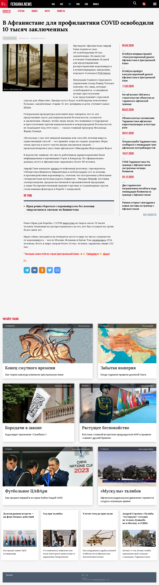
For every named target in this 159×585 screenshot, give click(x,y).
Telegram (91, 254)
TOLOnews (104, 73)
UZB (88, 4)
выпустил (69, 223)
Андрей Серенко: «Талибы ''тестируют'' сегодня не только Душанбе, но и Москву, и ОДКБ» (137, 520)
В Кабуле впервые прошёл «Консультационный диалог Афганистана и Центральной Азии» (138, 58)
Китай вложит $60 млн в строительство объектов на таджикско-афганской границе (138, 99)
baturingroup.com (99, 582)
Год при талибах (54, 513)
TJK (70, 4)
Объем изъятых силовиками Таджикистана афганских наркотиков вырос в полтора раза (138, 122)
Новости (7, 11)
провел (55, 168)
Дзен (106, 254)
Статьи (21, 11)
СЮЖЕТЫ (62, 11)
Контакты (9, 577)
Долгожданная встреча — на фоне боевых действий (20, 517)
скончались (99, 240)
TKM (79, 4)
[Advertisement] (79, 298)
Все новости (149, 215)
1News (27, 107)
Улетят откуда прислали (99, 513)
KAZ (53, 4)
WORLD (98, 4)
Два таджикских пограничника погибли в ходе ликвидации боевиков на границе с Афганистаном (139, 190)
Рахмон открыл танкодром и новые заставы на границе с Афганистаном (138, 205)
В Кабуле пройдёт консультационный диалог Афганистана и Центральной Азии (138, 75)
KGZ (62, 4)
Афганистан (23, 38)
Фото (48, 11)
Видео (35, 11)
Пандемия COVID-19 (37, 38)
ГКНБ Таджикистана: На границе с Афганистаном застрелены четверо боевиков (136, 166)
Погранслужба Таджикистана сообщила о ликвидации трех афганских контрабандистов (139, 144)
